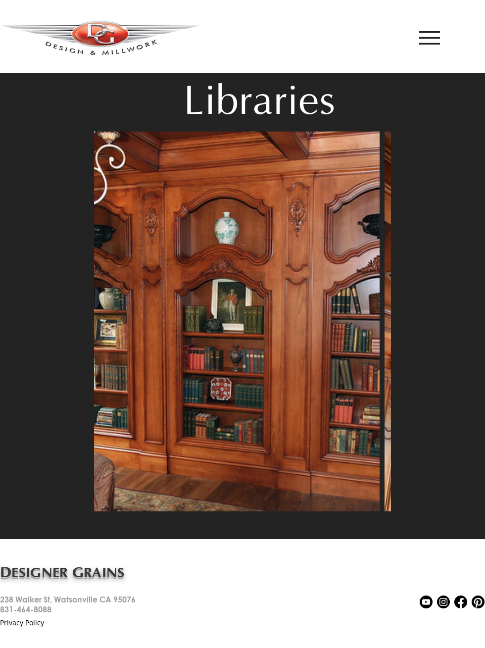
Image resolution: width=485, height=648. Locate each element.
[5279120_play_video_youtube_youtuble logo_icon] (426, 602)
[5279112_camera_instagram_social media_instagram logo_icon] (443, 602)
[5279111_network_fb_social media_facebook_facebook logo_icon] (460, 602)
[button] (429, 38)
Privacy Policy (22, 622)
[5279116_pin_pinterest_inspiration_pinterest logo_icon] (478, 602)
